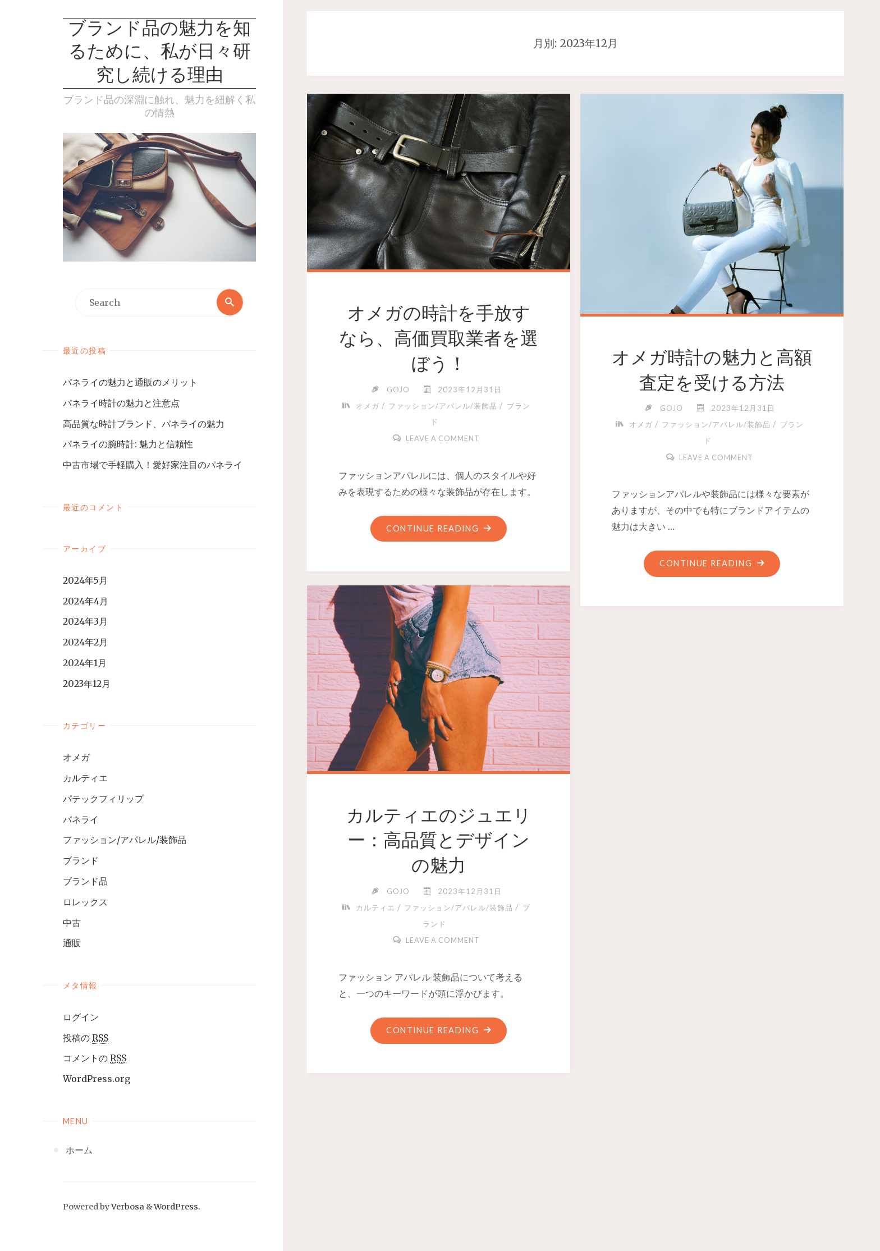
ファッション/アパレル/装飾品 (124, 840)
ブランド (81, 861)
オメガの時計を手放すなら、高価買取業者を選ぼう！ (438, 338)
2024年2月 (85, 642)
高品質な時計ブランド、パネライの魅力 (143, 424)
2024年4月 (85, 601)
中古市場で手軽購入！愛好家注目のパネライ (152, 465)
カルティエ (85, 778)
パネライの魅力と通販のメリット (130, 382)
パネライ (81, 820)
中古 (72, 923)
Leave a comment (443, 438)
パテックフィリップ (103, 799)
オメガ (76, 757)
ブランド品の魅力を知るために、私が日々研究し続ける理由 (159, 53)
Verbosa (126, 1207)
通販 (72, 943)
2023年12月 (87, 684)
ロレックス (85, 902)
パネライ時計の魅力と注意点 (121, 403)
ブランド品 (85, 881)
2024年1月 (85, 663)
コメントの (94, 1059)
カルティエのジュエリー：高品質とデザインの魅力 (438, 840)
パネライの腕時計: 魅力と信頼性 (128, 444)
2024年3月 (85, 621)
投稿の (85, 1038)
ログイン (81, 1017)
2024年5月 (85, 580)
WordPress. (177, 1207)
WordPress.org (96, 1079)
